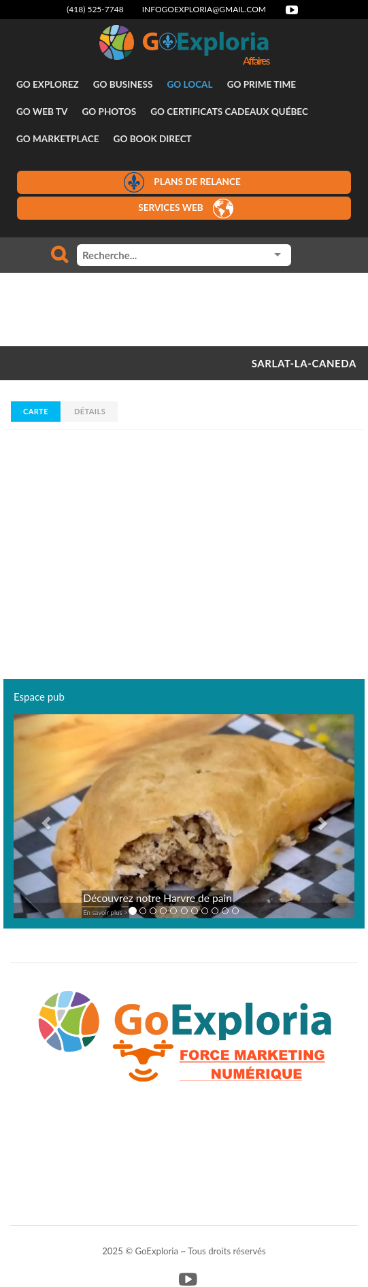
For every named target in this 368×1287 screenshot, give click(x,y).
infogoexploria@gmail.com (204, 9)
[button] (39, 816)
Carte (35, 411)
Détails (89, 411)
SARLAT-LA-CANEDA (304, 363)
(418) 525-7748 (95, 9)
